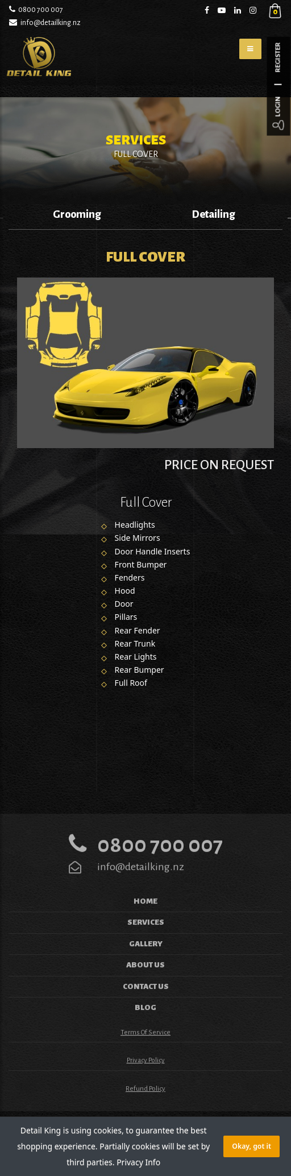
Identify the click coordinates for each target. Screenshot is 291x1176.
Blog (145, 1030)
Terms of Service (145, 1054)
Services (145, 945)
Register (278, 58)
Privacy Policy (146, 1083)
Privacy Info (138, 1162)
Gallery (146, 966)
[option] (77, 217)
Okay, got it (251, 1146)
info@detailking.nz (50, 23)
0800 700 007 (40, 10)
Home (145, 923)
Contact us (146, 1008)
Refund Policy (145, 1111)
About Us (145, 987)
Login (278, 107)
